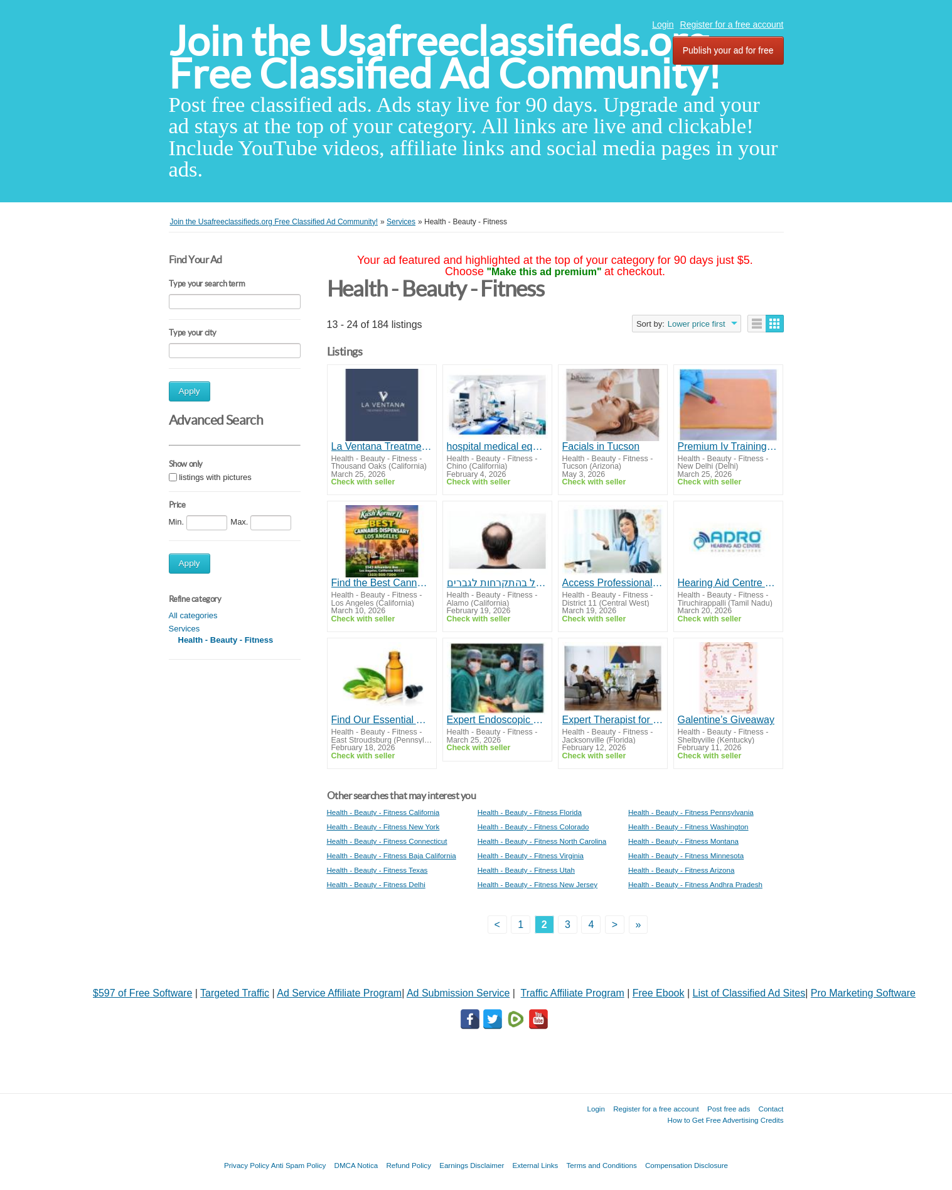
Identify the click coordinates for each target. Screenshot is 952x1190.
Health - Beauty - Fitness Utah (526, 870)
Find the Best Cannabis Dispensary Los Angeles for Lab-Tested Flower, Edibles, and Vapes (381, 582)
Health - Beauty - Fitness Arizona (681, 870)
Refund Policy (408, 1165)
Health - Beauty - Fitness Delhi (376, 884)
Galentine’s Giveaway (726, 719)
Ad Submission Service (458, 993)
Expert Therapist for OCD (612, 719)
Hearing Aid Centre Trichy (728, 582)
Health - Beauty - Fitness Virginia (531, 855)
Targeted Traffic (234, 993)
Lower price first (696, 324)
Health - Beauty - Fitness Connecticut (387, 841)
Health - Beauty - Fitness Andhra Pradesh (695, 884)
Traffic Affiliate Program (572, 993)
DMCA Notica (356, 1165)
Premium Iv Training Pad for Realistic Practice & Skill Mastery (728, 446)
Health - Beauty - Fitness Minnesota (686, 855)
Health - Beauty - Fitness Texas (377, 870)
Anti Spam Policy (298, 1165)
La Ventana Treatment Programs (381, 446)
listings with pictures (215, 477)
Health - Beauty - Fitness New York (383, 826)
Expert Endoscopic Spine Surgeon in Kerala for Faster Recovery (497, 719)
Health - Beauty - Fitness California (383, 812)
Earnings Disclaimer (471, 1165)
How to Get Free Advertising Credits (726, 1120)
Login (662, 24)
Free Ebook (659, 993)
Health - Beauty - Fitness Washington (688, 826)
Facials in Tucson (601, 446)
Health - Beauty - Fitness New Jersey (537, 884)
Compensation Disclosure (686, 1165)
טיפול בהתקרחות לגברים (497, 582)
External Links (536, 1165)
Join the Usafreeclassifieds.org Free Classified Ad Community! (445, 57)
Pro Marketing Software (863, 993)
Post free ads (728, 1109)
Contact (771, 1109)
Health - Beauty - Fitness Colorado (533, 826)
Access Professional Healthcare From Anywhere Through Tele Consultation (612, 582)
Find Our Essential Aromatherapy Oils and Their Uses (381, 719)
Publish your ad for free (728, 50)
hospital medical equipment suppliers (497, 446)
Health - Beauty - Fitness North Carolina (542, 841)
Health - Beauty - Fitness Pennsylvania (691, 812)
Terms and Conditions (602, 1165)
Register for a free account (732, 24)
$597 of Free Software (142, 993)
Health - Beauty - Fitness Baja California (391, 855)
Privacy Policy (246, 1165)
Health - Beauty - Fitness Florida (530, 812)
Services (184, 628)
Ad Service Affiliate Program (339, 993)
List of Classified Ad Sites (749, 993)
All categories (193, 615)
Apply (189, 391)
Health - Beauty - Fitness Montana (683, 841)
